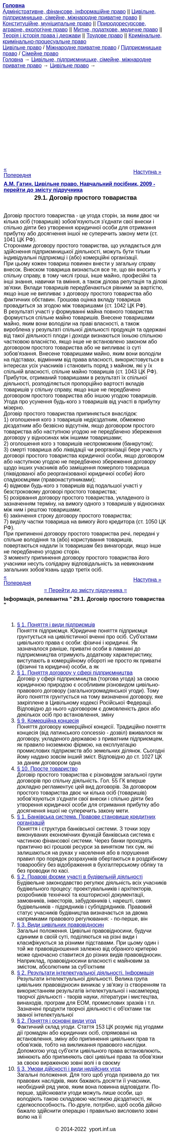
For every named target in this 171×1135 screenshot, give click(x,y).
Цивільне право (22, 47)
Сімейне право (40, 53)
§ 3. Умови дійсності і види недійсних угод (69, 1069)
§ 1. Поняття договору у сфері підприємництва (75, 673)
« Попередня (17, 172)
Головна (13, 59)
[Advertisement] (85, 115)
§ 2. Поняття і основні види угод (56, 1021)
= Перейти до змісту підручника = (85, 590)
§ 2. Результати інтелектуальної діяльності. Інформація (85, 973)
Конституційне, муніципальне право (47, 23)
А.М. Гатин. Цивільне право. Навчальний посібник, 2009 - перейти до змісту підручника (79, 187)
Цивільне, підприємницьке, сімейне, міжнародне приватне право (79, 14)
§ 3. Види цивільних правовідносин (60, 925)
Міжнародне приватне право (81, 47)
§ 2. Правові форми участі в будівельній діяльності (80, 877)
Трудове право (105, 35)
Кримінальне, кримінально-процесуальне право (82, 38)
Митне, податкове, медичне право (115, 29)
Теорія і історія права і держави (42, 35)
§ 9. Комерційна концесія (48, 721)
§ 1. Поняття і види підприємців (56, 625)
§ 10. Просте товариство (47, 769)
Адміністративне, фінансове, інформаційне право (64, 11)
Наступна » (147, 172)
